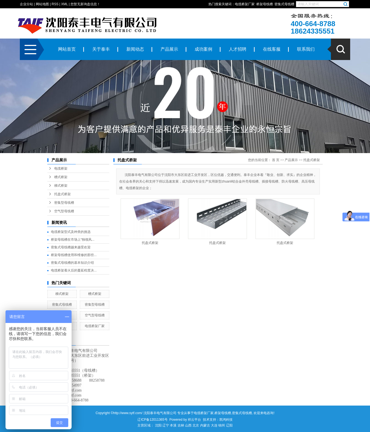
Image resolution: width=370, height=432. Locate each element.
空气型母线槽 (64, 211)
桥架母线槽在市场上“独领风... (72, 239)
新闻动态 (135, 49)
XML (64, 4)
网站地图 (42, 4)
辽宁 (165, 425)
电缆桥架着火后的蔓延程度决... (74, 270)
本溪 (173, 425)
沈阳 (158, 425)
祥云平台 (194, 420)
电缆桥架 (60, 168)
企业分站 (26, 4)
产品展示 (169, 49)
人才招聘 (237, 49)
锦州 (221, 425)
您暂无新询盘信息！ (85, 4)
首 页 (275, 160)
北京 (195, 425)
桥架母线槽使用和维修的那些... (74, 255)
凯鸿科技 (226, 420)
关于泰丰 (101, 49)
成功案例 (203, 49)
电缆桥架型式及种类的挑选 (71, 232)
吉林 (181, 425)
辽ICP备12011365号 (152, 420)
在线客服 (272, 49)
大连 (214, 425)
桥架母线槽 (264, 4)
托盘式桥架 (62, 194)
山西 (188, 425)
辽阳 (229, 425)
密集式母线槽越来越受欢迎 (71, 247)
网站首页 (67, 49)
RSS (55, 4)
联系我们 (306, 49)
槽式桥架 (60, 177)
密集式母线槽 (284, 4)
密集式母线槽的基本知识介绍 (72, 263)
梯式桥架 (60, 186)
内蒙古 (205, 425)
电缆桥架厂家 (245, 4)
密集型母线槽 (64, 203)
